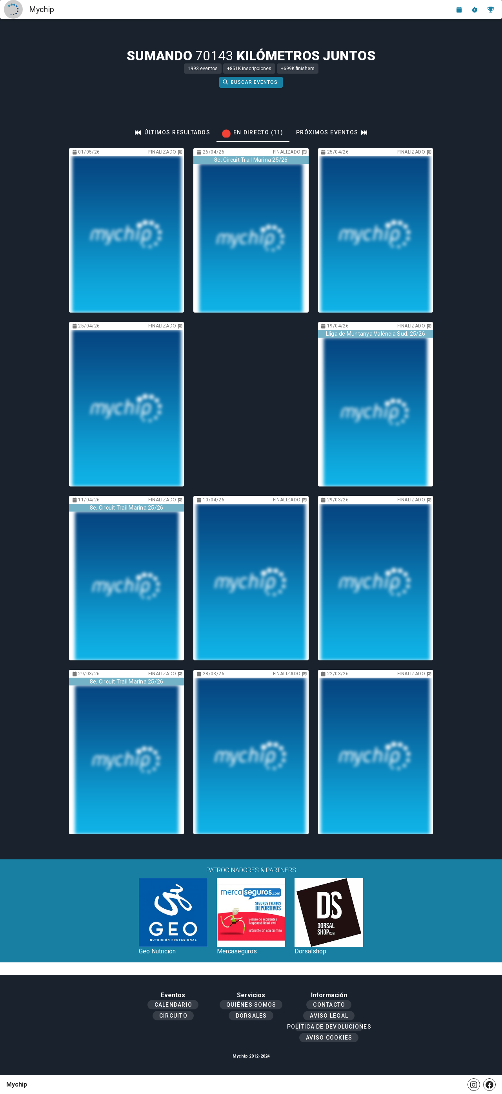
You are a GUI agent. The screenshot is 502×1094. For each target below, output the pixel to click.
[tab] (172, 132)
